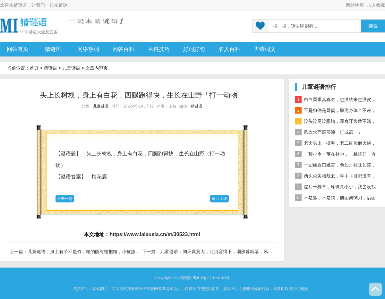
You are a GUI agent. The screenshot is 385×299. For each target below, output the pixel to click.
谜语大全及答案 (43, 32)
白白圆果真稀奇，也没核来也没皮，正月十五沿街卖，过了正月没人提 (335, 100)
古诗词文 (265, 49)
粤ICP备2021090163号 (211, 278)
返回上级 (219, 198)
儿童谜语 (71, 68)
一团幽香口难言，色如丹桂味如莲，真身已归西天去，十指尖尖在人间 (335, 166)
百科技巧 (159, 49)
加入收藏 (376, 5)
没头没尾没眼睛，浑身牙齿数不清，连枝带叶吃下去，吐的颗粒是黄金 (335, 122)
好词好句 (194, 49)
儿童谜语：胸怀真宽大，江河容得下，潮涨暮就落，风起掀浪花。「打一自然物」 (241, 251)
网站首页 (18, 49)
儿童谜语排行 (319, 87)
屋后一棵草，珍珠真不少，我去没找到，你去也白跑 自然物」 (335, 188)
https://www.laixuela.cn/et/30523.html (154, 234)
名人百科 (229, 49)
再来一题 (65, 198)
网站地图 (355, 5)
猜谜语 (20, 5)
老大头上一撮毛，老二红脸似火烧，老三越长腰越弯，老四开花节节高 (335, 144)
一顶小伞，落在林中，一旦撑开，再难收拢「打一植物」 (335, 155)
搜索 (373, 26)
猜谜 (62, 5)
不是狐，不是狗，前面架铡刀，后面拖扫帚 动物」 (335, 198)
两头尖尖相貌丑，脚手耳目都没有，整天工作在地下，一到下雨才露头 (335, 177)
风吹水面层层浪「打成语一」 (328, 132)
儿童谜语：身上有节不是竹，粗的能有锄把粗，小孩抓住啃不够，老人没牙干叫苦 (108, 251)
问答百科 (123, 49)
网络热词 (88, 49)
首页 (34, 68)
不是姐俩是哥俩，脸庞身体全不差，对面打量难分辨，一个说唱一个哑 (335, 111)
